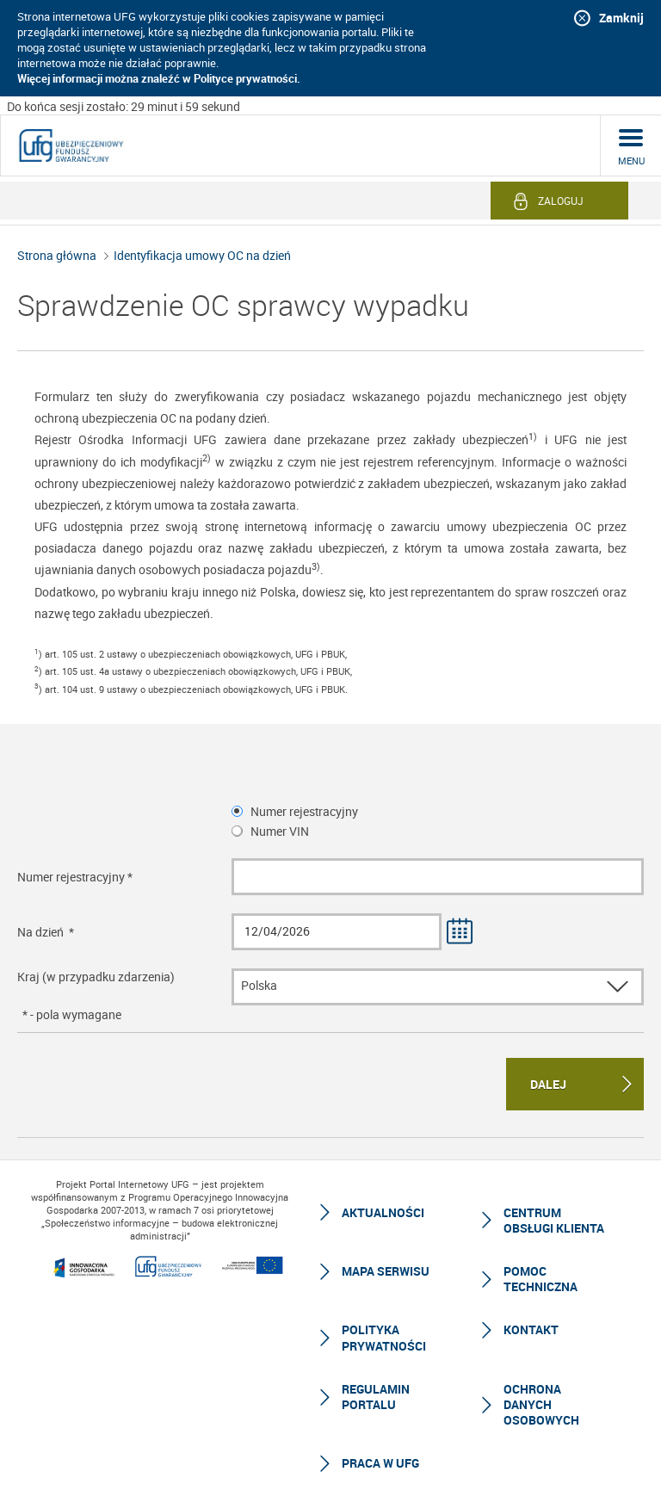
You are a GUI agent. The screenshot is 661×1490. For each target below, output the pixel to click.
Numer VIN (279, 831)
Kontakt (531, 1329)
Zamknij (621, 17)
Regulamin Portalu (376, 1397)
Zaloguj (561, 200)
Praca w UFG (380, 1463)
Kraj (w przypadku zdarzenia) (96, 976)
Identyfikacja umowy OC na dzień (202, 255)
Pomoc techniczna (540, 1279)
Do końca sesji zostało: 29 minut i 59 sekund (123, 106)
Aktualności (383, 1212)
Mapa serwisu (385, 1271)
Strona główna (56, 255)
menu (631, 160)
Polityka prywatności (384, 1337)
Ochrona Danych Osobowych (541, 1404)
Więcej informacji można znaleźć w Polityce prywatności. (158, 78)
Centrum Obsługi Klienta (553, 1220)
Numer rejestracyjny (304, 811)
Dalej (548, 1084)
